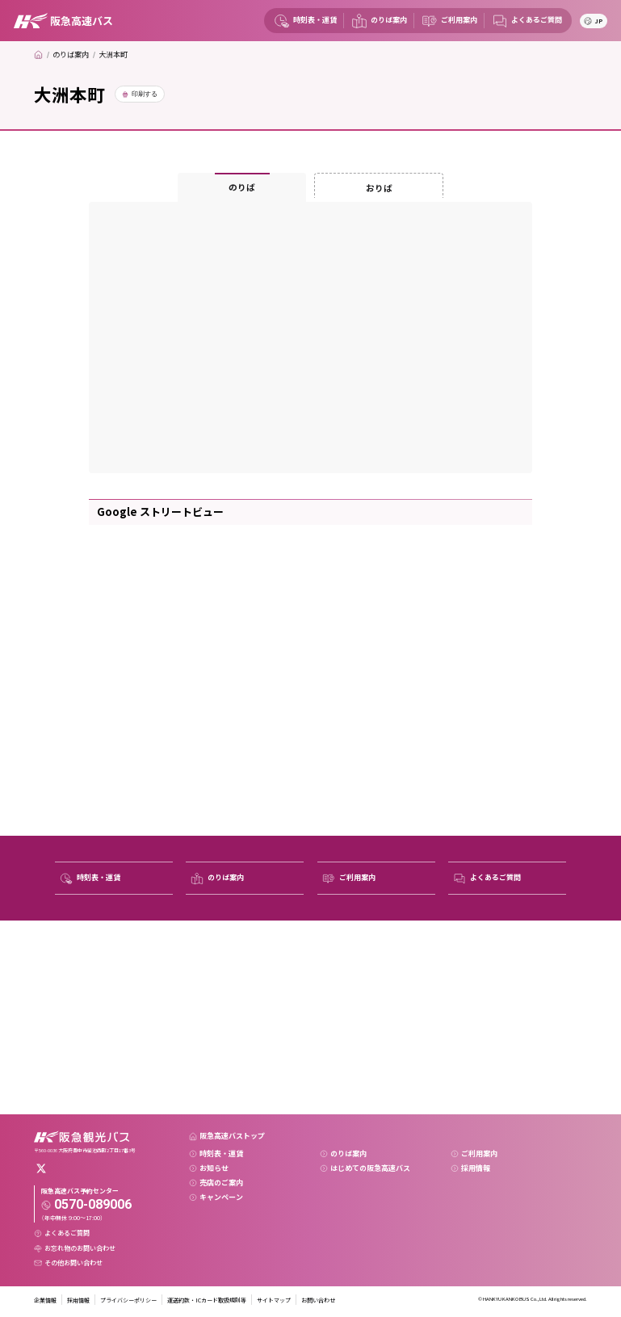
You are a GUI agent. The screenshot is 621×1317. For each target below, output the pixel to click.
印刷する (144, 94)
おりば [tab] (379, 188)
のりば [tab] (242, 187)
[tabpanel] (310, 337)
